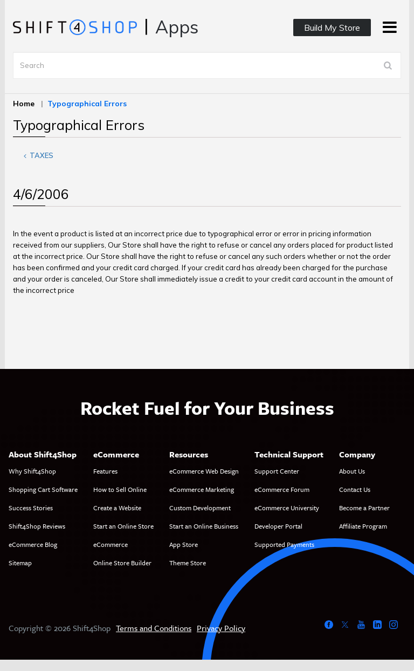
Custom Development (200, 507)
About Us (352, 471)
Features (105, 471)
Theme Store (187, 562)
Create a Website (117, 507)
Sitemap (20, 562)
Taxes (36, 155)
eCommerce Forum (281, 489)
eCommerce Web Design (204, 471)
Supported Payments (284, 544)
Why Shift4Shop (32, 471)
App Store (183, 544)
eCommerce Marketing (201, 489)
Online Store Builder (122, 562)
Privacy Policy (221, 628)
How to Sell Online (120, 489)
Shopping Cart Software (43, 489)
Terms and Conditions (153, 628)
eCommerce (110, 544)
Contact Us (354, 489)
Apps (176, 27)
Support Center (276, 471)
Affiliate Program (363, 526)
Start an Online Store (123, 526)
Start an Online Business (203, 526)
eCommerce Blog (33, 544)
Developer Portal (278, 526)
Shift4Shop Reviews (37, 526)
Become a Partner (364, 507)
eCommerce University (286, 507)
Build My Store (332, 27)
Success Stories (31, 507)
